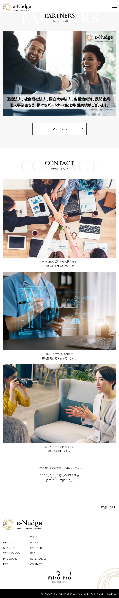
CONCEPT (9, 547)
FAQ (32, 553)
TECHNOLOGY (11, 553)
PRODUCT (36, 542)
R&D (5, 564)
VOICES (34, 537)
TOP (5, 537)
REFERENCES (38, 558)
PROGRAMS (10, 558)
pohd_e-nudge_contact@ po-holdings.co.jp (59, 477)
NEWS (7, 542)
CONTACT (36, 564)
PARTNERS (60, 128)
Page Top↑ (108, 507)
